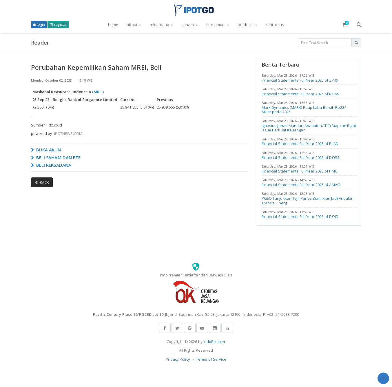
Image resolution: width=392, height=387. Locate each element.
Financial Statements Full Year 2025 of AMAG (301, 184)
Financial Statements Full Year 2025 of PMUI (300, 171)
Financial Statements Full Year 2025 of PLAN (300, 143)
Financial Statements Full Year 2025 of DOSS (301, 157)
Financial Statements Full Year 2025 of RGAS (300, 93)
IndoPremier (214, 341)
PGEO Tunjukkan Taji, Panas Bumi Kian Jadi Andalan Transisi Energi (308, 201)
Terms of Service (211, 359)
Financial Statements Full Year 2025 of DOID (300, 216)
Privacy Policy (178, 359)
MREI (98, 91)
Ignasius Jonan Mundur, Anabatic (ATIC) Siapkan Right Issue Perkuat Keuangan (309, 128)
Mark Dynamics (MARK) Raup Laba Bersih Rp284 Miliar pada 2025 (304, 110)
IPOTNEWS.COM (68, 133)
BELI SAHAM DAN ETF (56, 157)
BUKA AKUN (46, 150)
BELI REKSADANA (51, 165)
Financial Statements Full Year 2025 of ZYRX (300, 80)
